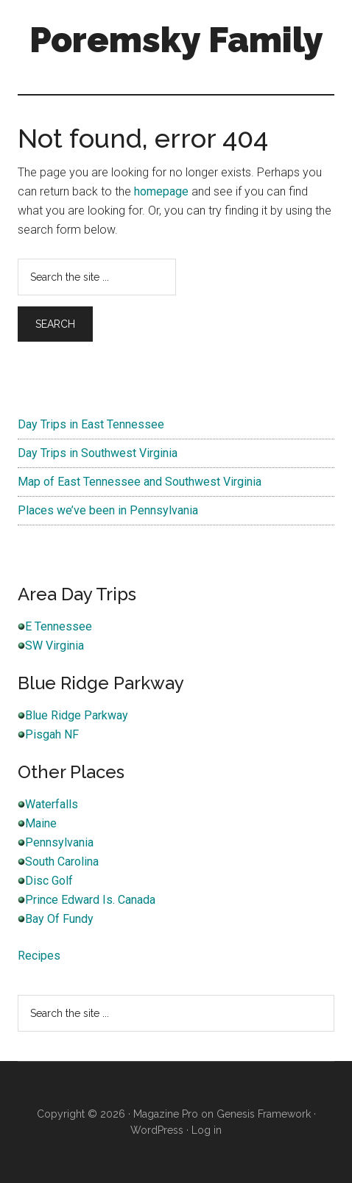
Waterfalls (51, 804)
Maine (41, 823)
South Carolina (62, 862)
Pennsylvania (59, 842)
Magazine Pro (165, 1114)
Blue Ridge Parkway (76, 715)
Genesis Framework (264, 1114)
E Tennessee (58, 626)
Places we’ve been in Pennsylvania (108, 510)
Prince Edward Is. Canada (90, 900)
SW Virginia (54, 645)
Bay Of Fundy (59, 919)
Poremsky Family (176, 39)
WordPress (156, 1130)
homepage (161, 191)
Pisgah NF (52, 734)
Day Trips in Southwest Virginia (97, 453)
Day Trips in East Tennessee (91, 424)
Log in (206, 1130)
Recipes (39, 956)
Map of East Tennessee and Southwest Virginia (139, 482)
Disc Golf (49, 881)
